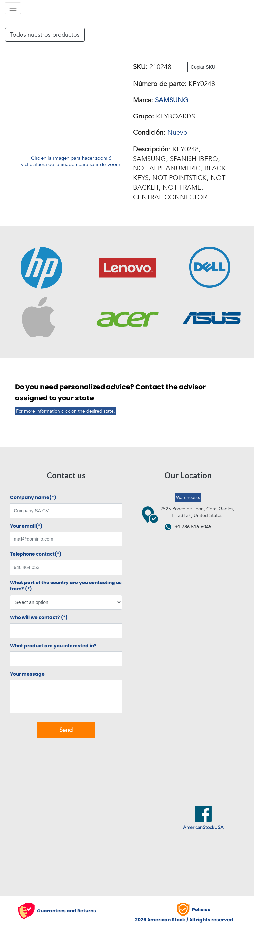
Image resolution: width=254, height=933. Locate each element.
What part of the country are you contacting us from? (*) (66, 586)
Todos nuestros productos (45, 35)
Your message (27, 674)
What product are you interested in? (53, 646)
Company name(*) (33, 497)
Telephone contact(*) (36, 554)
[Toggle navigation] (13, 8)
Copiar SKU (203, 67)
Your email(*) (26, 526)
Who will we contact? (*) (39, 617)
